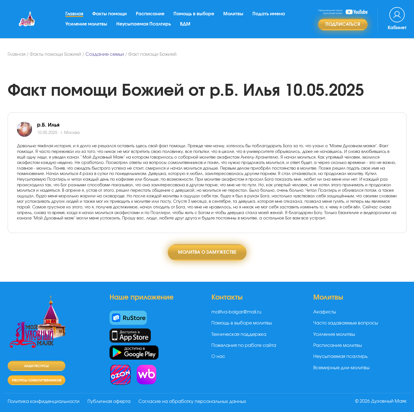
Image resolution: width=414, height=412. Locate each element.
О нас (218, 356)
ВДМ (185, 24)
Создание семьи (104, 54)
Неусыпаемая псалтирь (340, 356)
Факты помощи (109, 14)
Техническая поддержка (238, 334)
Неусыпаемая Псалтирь (143, 24)
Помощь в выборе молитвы (241, 323)
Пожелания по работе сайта (243, 345)
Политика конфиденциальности (44, 401)
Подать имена (268, 14)
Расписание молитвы (337, 345)
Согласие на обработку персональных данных (192, 401)
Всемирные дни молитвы (341, 368)
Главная (74, 14)
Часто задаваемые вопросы (345, 323)
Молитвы (233, 14)
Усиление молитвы (86, 24)
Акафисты (324, 312)
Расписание (150, 14)
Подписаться (342, 24)
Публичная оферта (108, 401)
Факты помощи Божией (55, 54)
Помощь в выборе (193, 14)
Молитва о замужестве (207, 252)
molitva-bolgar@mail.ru (236, 312)
